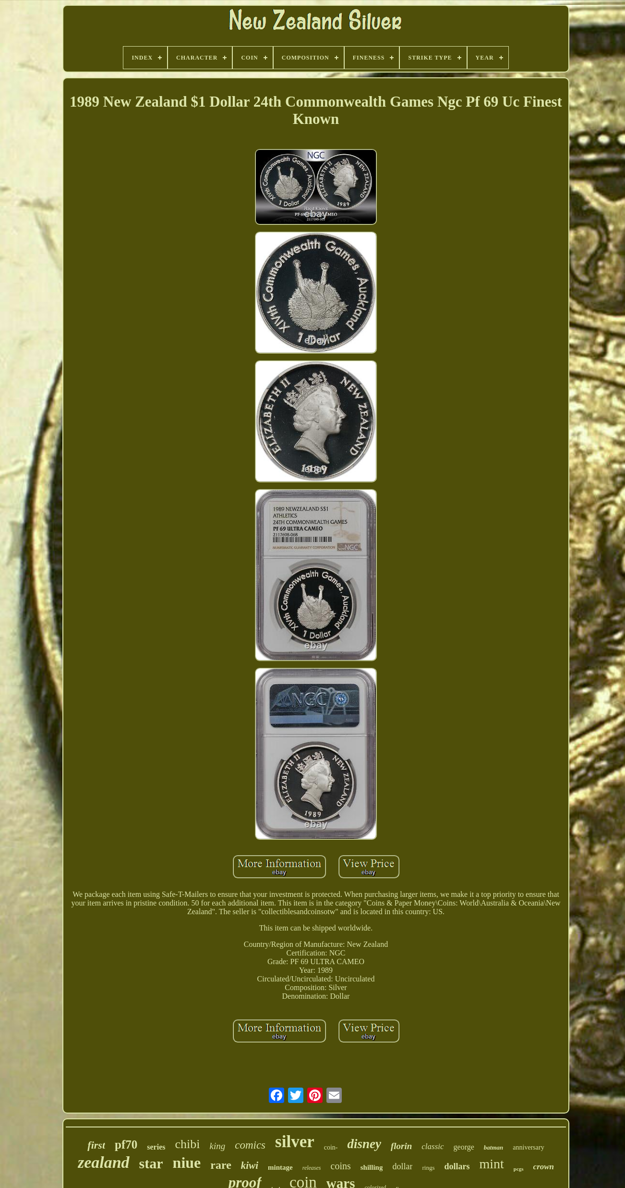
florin (401, 1146)
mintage (280, 1167)
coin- (331, 1147)
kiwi (249, 1165)
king (217, 1146)
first (96, 1145)
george (464, 1147)
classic (432, 1146)
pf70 (126, 1144)
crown (543, 1166)
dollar (402, 1166)
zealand (104, 1162)
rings (428, 1167)
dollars (456, 1166)
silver (294, 1141)
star (151, 1163)
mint (491, 1163)
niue (187, 1162)
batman (493, 1147)
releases (311, 1167)
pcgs (519, 1169)
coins (341, 1166)
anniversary (528, 1147)
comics (250, 1145)
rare (220, 1165)
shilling (372, 1167)
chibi (187, 1144)
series (156, 1147)
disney (364, 1144)
